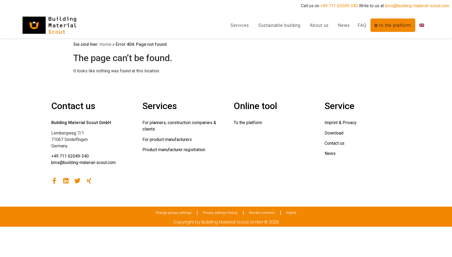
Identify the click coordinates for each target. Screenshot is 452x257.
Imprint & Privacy (341, 122)
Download (334, 133)
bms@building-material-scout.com (417, 5)
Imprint (291, 213)
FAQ (362, 25)
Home (105, 44)
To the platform (248, 122)
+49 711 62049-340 (339, 5)
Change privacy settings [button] (174, 213)
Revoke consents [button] (262, 213)
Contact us (334, 143)
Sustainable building (279, 25)
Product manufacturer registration (173, 149)
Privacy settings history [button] (220, 213)
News (344, 25)
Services (239, 25)
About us (319, 25)
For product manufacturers (167, 139)
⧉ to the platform (392, 25)
